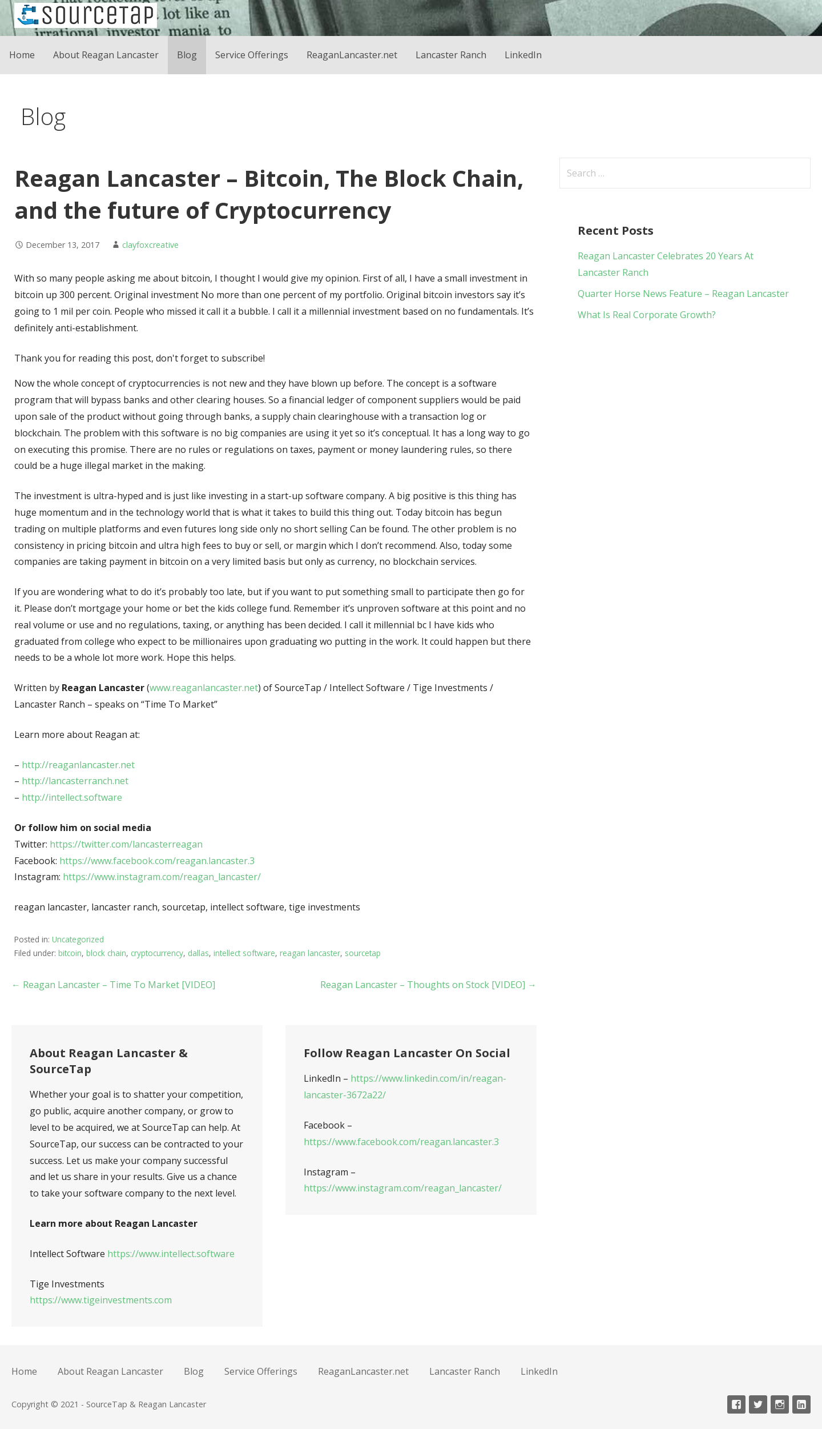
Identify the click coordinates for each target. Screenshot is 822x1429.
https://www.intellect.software (171, 1253)
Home (22, 55)
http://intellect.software (72, 797)
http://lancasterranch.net (75, 780)
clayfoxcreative (150, 244)
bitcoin (70, 953)
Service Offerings (251, 55)
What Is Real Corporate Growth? (647, 314)
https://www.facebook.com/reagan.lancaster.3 (157, 860)
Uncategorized (78, 939)
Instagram (780, 1404)
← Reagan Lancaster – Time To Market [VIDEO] (113, 984)
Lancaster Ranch (451, 55)
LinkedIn (523, 55)
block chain (106, 953)
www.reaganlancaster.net (204, 687)
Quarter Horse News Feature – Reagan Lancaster (683, 293)
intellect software (244, 953)
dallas (198, 953)
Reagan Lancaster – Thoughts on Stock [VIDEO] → (428, 984)
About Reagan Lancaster (106, 55)
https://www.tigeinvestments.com (101, 1300)
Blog (187, 55)
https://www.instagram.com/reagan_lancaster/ (162, 876)
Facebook (736, 1404)
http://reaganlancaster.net (78, 764)
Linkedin (801, 1404)
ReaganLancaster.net (352, 55)
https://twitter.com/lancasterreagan (126, 844)
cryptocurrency (157, 953)
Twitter (758, 1404)
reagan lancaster (310, 953)
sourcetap (363, 953)
